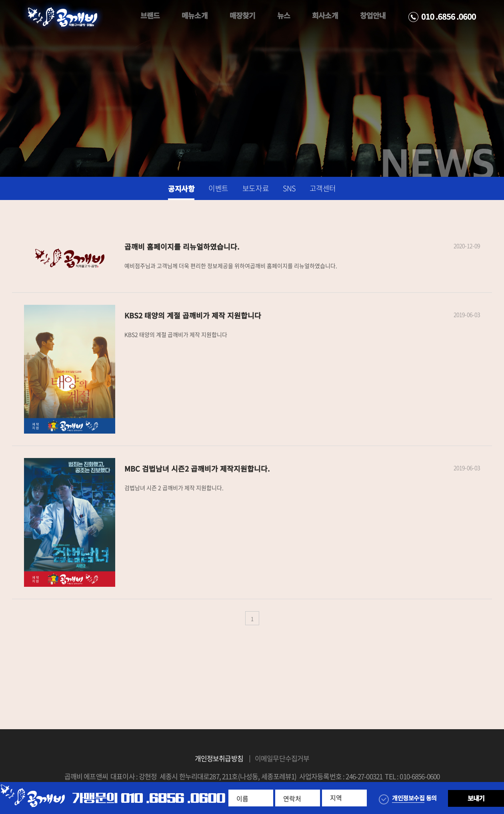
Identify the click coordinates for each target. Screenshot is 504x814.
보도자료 (255, 188)
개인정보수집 (408, 798)
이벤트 (218, 188)
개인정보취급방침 (219, 758)
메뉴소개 (194, 15)
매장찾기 (242, 15)
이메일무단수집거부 (282, 758)
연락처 (292, 798)
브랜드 (150, 15)
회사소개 (325, 15)
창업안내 (373, 15)
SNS (289, 188)
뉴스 (283, 15)
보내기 (476, 798)
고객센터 (323, 188)
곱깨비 (62, 17)
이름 (242, 798)
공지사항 (181, 188)
